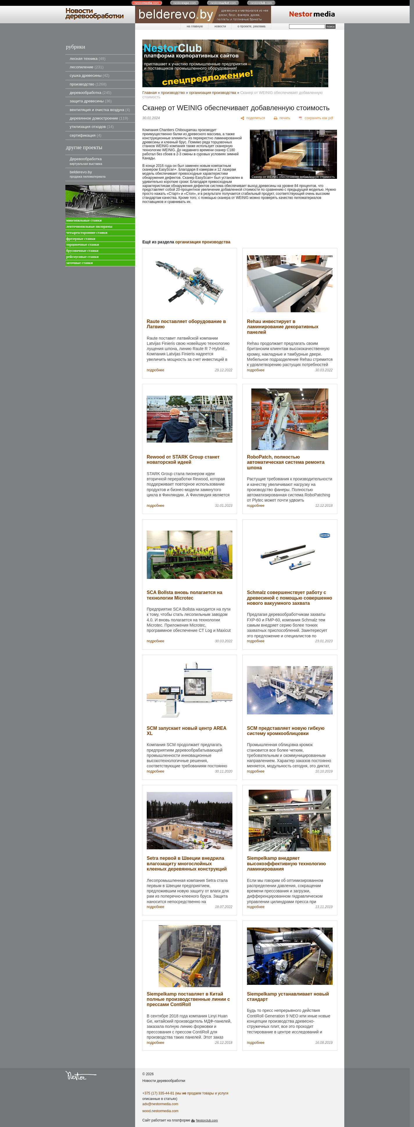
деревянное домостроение (99, 118)
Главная (149, 92)
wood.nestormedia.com (160, 1111)
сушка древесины (90, 75)
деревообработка (90, 92)
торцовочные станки (82, 245)
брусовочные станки (82, 251)
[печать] (282, 118)
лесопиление (86, 67)
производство (88, 84)
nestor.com (147, 3)
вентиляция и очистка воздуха (100, 110)
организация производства (212, 92)
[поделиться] (253, 118)
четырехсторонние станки (86, 233)
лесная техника (87, 58)
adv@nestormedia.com (160, 1104)
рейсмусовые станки (82, 257)
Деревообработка (86, 161)
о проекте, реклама (252, 26)
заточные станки (79, 263)
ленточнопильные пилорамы (89, 227)
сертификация (85, 135)
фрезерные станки (80, 239)
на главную (195, 26)
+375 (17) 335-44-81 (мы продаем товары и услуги (185, 1093)
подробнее (155, 370)
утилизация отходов (92, 126)
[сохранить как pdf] (316, 118)
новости (220, 26)
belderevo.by (87, 174)
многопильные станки (84, 220)
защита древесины (91, 101)
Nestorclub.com (207, 1120)
